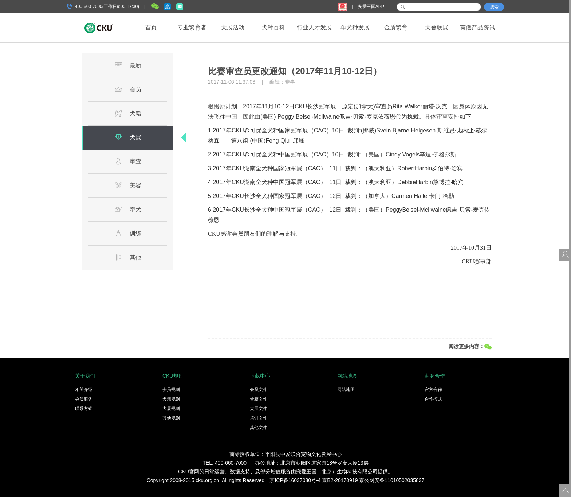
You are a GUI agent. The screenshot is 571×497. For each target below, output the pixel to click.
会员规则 (171, 389)
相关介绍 (83, 389)
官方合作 (433, 389)
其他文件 (258, 427)
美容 (127, 185)
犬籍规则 (171, 399)
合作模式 (433, 399)
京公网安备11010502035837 (391, 480)
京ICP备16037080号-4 (294, 480)
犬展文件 (258, 408)
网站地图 (346, 389)
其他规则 (171, 418)
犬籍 (127, 113)
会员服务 (83, 399)
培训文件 (258, 418)
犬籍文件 (258, 399)
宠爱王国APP (371, 6)
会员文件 (258, 389)
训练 (127, 233)
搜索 (494, 6)
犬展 (127, 137)
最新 (127, 65)
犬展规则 (171, 408)
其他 (127, 257)
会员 (127, 89)
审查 (127, 161)
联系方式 (83, 408)
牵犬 (127, 209)
